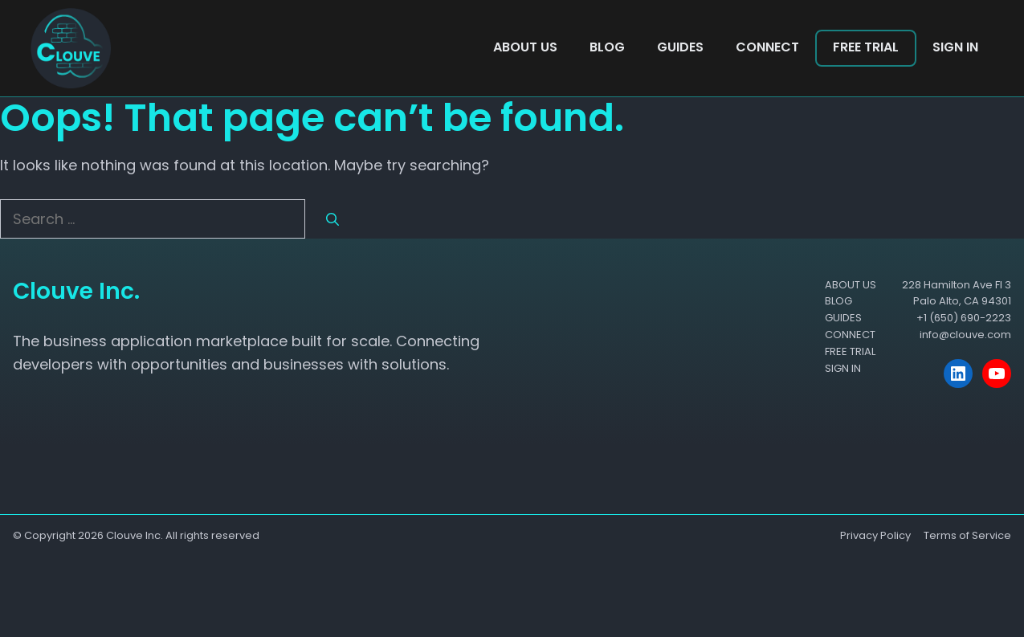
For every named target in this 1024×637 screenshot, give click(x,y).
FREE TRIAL (866, 47)
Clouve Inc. (134, 535)
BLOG (607, 47)
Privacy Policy (875, 535)
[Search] (332, 220)
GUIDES (680, 47)
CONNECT (767, 47)
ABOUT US (525, 47)
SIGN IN (955, 47)
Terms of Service (967, 535)
